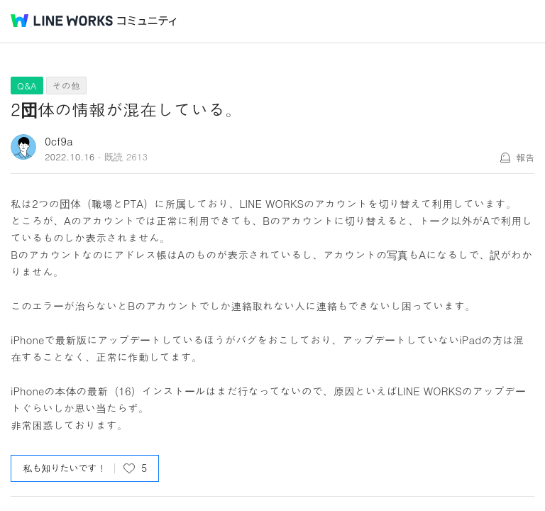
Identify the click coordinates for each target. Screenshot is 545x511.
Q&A (27, 85)
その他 (66, 85)
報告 (525, 157)
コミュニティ (147, 21)
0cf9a (59, 140)
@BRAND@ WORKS (62, 20)
